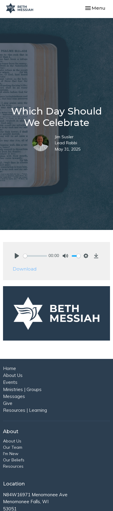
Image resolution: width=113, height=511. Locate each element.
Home (9, 368)
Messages (14, 396)
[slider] (35, 256)
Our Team (12, 447)
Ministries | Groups (22, 389)
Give (7, 403)
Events (10, 382)
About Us (13, 375)
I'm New (10, 453)
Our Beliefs (13, 460)
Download (24, 269)
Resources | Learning (25, 410)
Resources (13, 466)
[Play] (17, 256)
